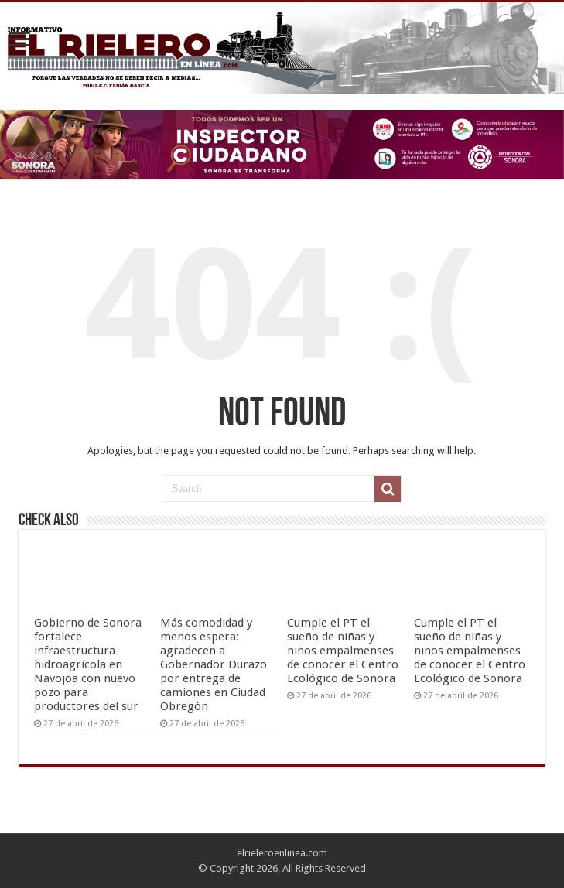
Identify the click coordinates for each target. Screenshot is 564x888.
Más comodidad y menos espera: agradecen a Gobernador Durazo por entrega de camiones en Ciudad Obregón (213, 664)
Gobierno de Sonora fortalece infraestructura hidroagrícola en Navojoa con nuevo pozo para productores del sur (88, 664)
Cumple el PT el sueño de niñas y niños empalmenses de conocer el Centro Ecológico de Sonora (342, 650)
